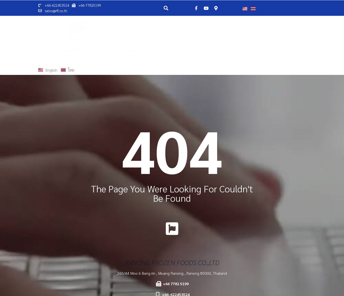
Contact (172, 59)
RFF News (227, 49)
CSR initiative (187, 49)
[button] (166, 8)
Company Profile (76, 49)
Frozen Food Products (133, 49)
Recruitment (269, 49)
